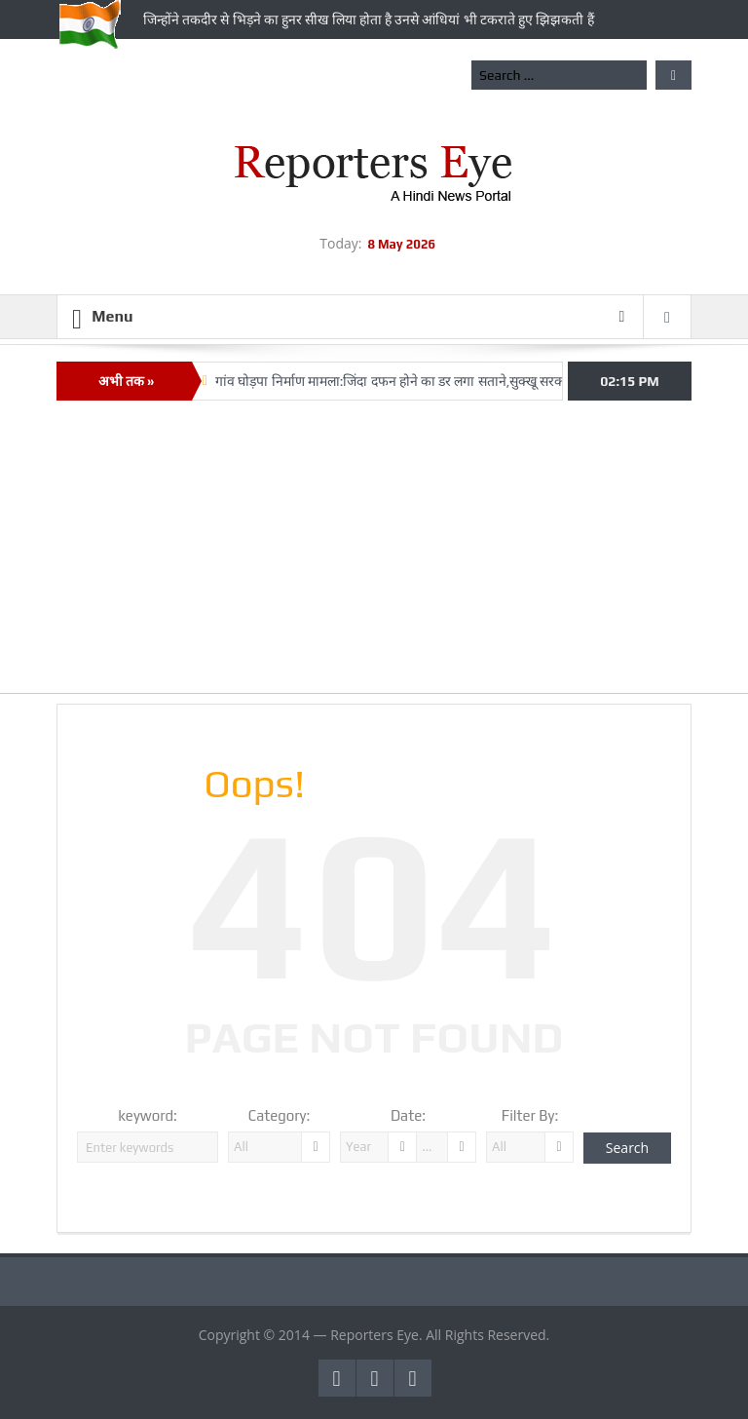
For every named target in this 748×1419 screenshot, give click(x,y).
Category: (279, 1115)
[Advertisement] (374, 556)
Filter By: (530, 1115)
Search (627, 1147)
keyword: (147, 1115)
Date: (408, 1115)
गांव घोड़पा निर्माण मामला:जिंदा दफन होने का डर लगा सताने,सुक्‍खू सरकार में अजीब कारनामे (439, 381)
